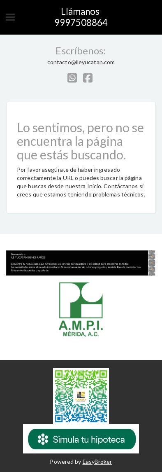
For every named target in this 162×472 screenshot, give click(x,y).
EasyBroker (97, 461)
